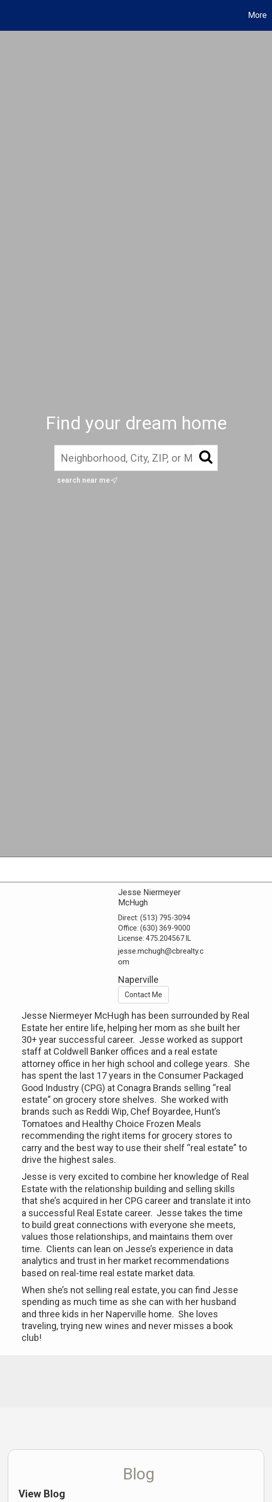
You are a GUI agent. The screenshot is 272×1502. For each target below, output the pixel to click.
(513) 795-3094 (165, 918)
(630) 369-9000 (165, 928)
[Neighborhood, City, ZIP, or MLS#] (136, 457)
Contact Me (143, 995)
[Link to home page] (9, 15)
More (257, 15)
